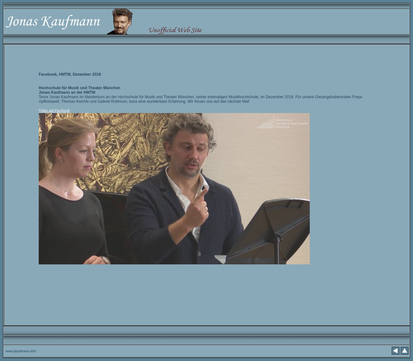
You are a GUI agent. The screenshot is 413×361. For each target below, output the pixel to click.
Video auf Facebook (54, 110)
